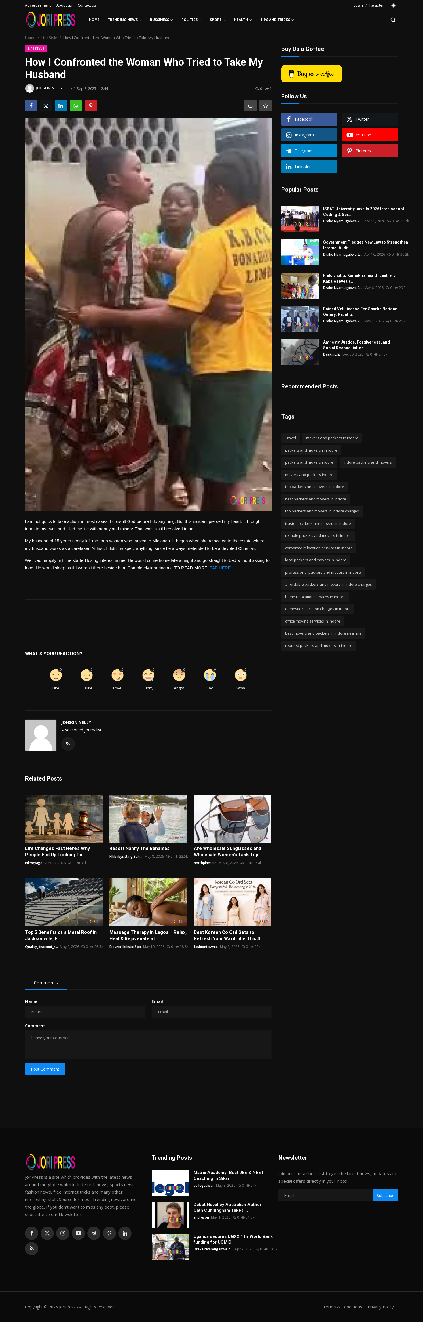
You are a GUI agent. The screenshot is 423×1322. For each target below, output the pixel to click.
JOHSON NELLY (76, 722)
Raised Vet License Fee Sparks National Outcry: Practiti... (361, 312)
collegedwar (204, 1185)
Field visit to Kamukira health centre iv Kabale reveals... (359, 278)
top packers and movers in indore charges (322, 511)
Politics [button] (191, 20)
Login (358, 5)
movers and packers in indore (332, 437)
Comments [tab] (46, 983)
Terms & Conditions (341, 1307)
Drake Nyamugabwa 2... (342, 221)
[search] (393, 20)
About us (64, 5)
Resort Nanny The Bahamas (139, 848)
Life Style (49, 37)
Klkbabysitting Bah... (125, 856)
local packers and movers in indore (315, 559)
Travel (290, 437)
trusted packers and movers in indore (318, 523)
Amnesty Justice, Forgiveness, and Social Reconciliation (356, 345)
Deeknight (331, 354)
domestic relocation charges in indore (318, 608)
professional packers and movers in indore (323, 572)
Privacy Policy (380, 1307)
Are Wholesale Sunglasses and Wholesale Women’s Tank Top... (228, 851)
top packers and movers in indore (314, 486)
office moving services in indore (312, 621)
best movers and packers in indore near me (323, 633)
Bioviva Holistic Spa (125, 946)
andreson (201, 1217)
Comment (35, 1025)
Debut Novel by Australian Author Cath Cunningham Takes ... (227, 1207)
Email (157, 1001)
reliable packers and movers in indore (318, 535)
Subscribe (385, 1195)
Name (31, 1001)
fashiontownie (206, 946)
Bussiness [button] (161, 20)
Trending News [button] (125, 20)
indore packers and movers (368, 462)
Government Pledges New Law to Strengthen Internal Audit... (365, 245)
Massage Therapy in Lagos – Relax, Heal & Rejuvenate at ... (148, 935)
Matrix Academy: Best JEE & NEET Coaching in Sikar (229, 1175)
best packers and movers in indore (315, 499)
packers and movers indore (309, 462)
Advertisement (38, 5)
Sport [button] (218, 20)
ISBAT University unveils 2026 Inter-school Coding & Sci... (363, 212)
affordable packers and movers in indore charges (328, 584)
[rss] (31, 1248)
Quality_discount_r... (41, 946)
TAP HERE (220, 567)
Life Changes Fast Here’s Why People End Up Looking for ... (57, 851)
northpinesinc (205, 862)
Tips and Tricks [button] (277, 20)
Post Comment (45, 1069)
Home (94, 19)
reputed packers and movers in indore (318, 645)
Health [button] (243, 20)
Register (376, 5)
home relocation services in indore (315, 596)
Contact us (87, 5)
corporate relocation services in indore (319, 547)
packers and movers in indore (311, 450)
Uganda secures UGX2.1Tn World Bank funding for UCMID (233, 1239)
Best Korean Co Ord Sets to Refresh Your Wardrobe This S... (229, 935)
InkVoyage (33, 862)
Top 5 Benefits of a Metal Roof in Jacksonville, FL (61, 935)
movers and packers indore (309, 474)
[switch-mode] (394, 5)
